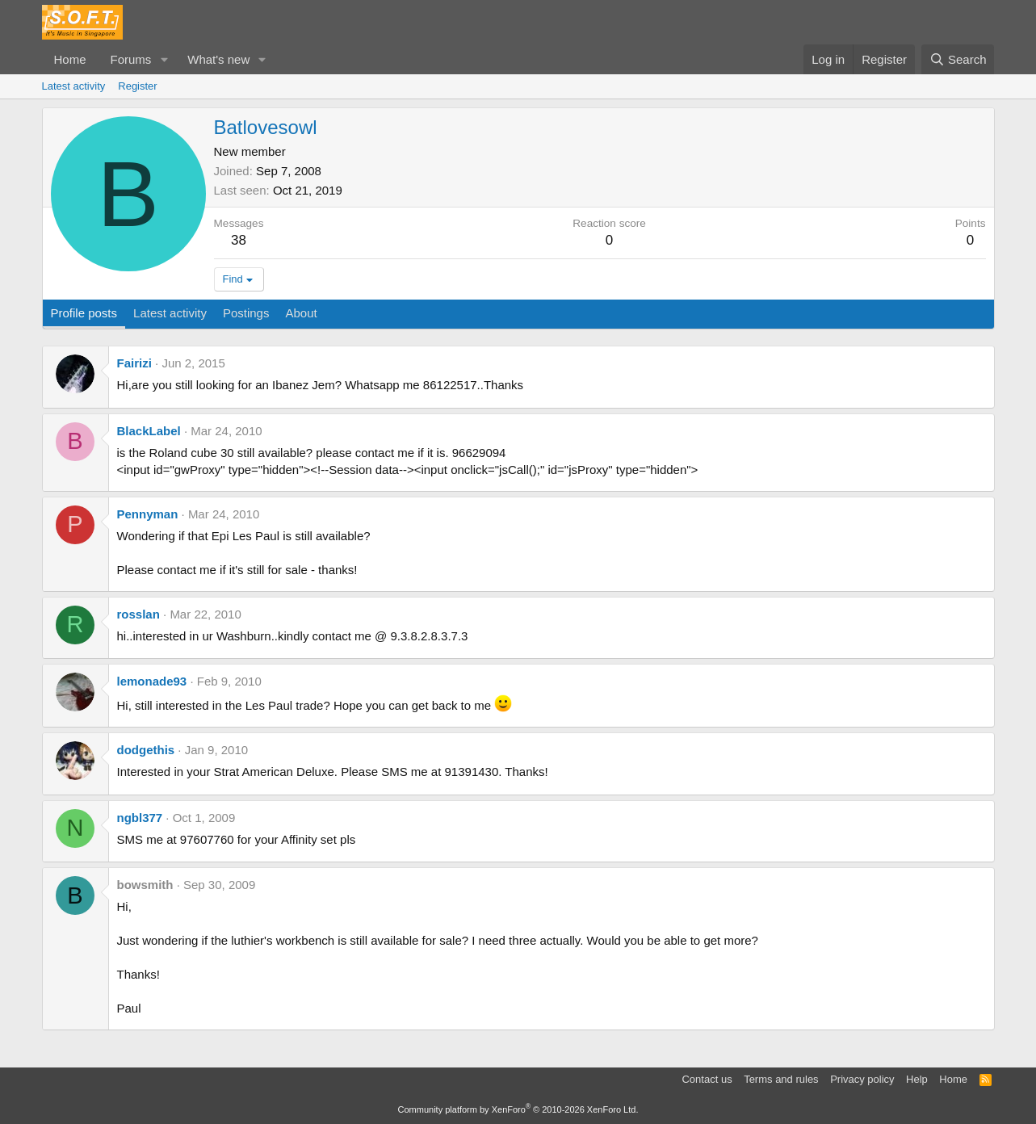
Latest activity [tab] (170, 313)
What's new (218, 59)
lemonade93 (152, 681)
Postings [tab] (246, 313)
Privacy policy (862, 1079)
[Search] (958, 59)
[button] (164, 59)
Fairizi (134, 363)
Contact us (707, 1079)
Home (70, 59)
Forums (131, 59)
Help (917, 1079)
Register (137, 86)
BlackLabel (149, 431)
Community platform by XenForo (518, 1109)
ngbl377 (140, 817)
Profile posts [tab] (84, 313)
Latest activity (74, 86)
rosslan (138, 614)
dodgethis (146, 750)
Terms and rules (781, 1079)
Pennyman (147, 514)
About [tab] (301, 313)
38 (238, 240)
